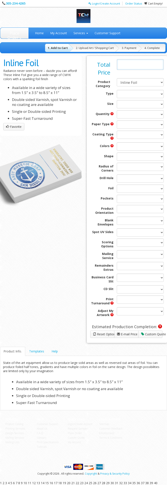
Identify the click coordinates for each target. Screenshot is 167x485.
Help (55, 351)
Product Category (103, 84)
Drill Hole (107, 178)
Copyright (91, 473)
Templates (36, 351)
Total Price (103, 68)
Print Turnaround (102, 301)
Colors (107, 146)
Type (110, 93)
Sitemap (104, 424)
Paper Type (103, 124)
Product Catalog (14, 424)
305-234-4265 (15, 3)
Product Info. (12, 351)
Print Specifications (47, 442)
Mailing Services (14, 438)
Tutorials (42, 447)
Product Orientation (104, 210)
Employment (106, 433)
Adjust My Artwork (105, 313)
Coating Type (103, 136)
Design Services (14, 433)
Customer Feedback (110, 428)
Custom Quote (152, 334)
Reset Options (104, 334)
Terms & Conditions (110, 438)
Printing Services (15, 428)
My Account (58, 33)
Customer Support (107, 33)
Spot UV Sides (103, 232)
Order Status (133, 3)
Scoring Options (107, 244)
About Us (42, 428)
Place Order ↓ (14, 35)
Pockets (107, 198)
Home (39, 33)
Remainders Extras (104, 267)
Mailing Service (108, 256)
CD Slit (109, 289)
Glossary (42, 438)
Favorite (14, 127)
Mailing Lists (12, 442)
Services (80, 33)
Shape (109, 156)
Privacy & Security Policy (115, 473)
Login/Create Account (104, 3)
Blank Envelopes (106, 222)
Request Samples (78, 428)
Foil (111, 188)
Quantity (105, 114)
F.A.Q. (40, 433)
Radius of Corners (106, 168)
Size (110, 104)
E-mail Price (127, 334)
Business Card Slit (103, 279)
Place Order (75, 433)
